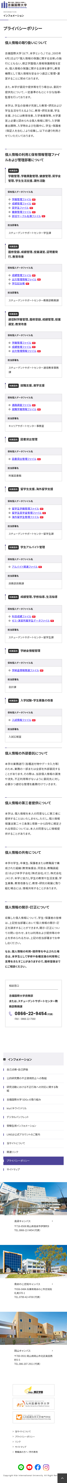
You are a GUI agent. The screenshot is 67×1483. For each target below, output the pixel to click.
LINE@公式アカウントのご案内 (23, 1134)
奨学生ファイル (20, 207)
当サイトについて (16, 1143)
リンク (18, 1441)
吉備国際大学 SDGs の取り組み (24, 1099)
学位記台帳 (18, 283)
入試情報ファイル (21, 720)
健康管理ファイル (21, 212)
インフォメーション (20, 1059)
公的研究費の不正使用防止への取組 (27, 1078)
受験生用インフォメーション (21, 1125)
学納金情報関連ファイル (25, 670)
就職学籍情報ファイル (24, 409)
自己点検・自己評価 (17, 1069)
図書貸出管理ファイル (24, 459)
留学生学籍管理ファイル (25, 508)
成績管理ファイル (21, 203)
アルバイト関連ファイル (25, 566)
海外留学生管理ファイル (25, 517)
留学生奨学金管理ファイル (27, 512)
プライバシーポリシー (18, 1160)
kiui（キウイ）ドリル (17, 1108)
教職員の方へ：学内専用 (26, 1452)
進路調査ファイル (21, 405)
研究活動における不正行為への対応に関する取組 (32, 1088)
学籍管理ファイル (21, 199)
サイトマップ (13, 1169)
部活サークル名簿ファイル (26, 216)
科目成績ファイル (21, 616)
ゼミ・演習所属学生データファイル (31, 620)
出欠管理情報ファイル (24, 279)
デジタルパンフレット (18, 1117)
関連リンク (12, 1152)
